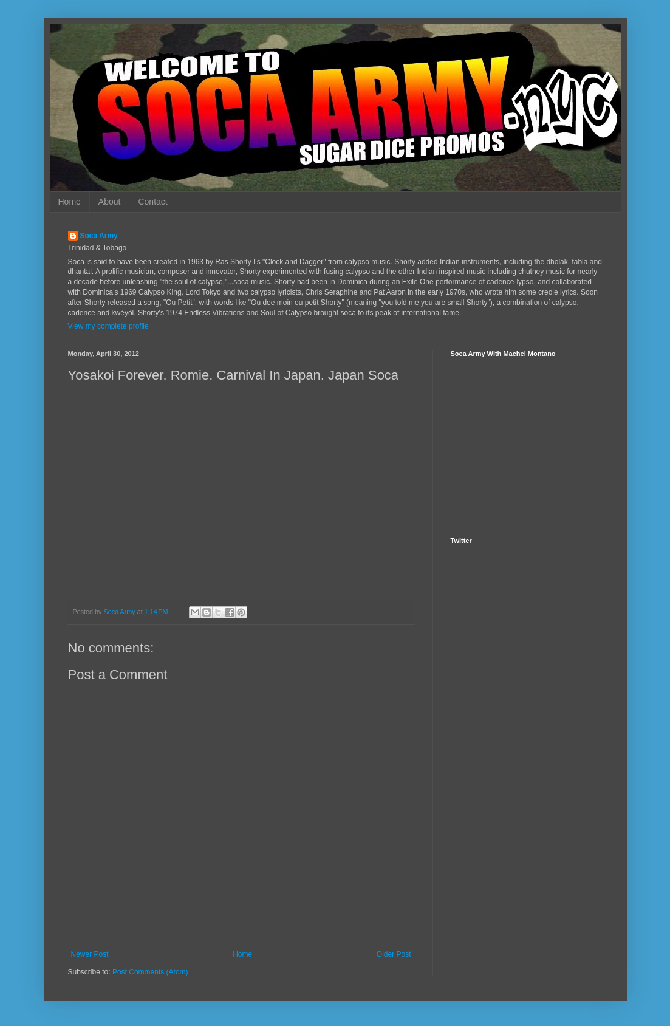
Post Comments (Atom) (150, 972)
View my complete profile (108, 326)
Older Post (394, 954)
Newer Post (90, 954)
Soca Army (99, 235)
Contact (152, 202)
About (109, 202)
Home (69, 202)
